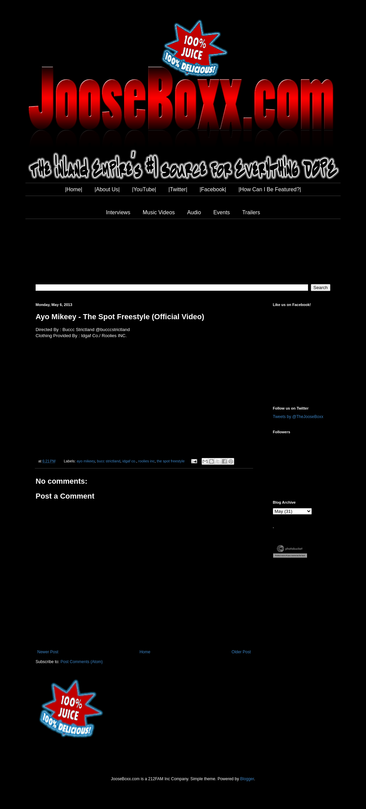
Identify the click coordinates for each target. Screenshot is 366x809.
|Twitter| (177, 189)
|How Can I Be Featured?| (270, 189)
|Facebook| (213, 189)
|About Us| (107, 189)
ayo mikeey (86, 461)
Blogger (247, 779)
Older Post (241, 652)
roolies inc (146, 461)
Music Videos (159, 212)
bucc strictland (108, 461)
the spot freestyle (170, 461)
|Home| (73, 189)
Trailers (251, 212)
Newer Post (47, 652)
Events (221, 212)
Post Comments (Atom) (81, 661)
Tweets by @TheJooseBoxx (298, 416)
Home (145, 652)
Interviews (118, 212)
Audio (194, 212)
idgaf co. (129, 461)
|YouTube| (144, 189)
